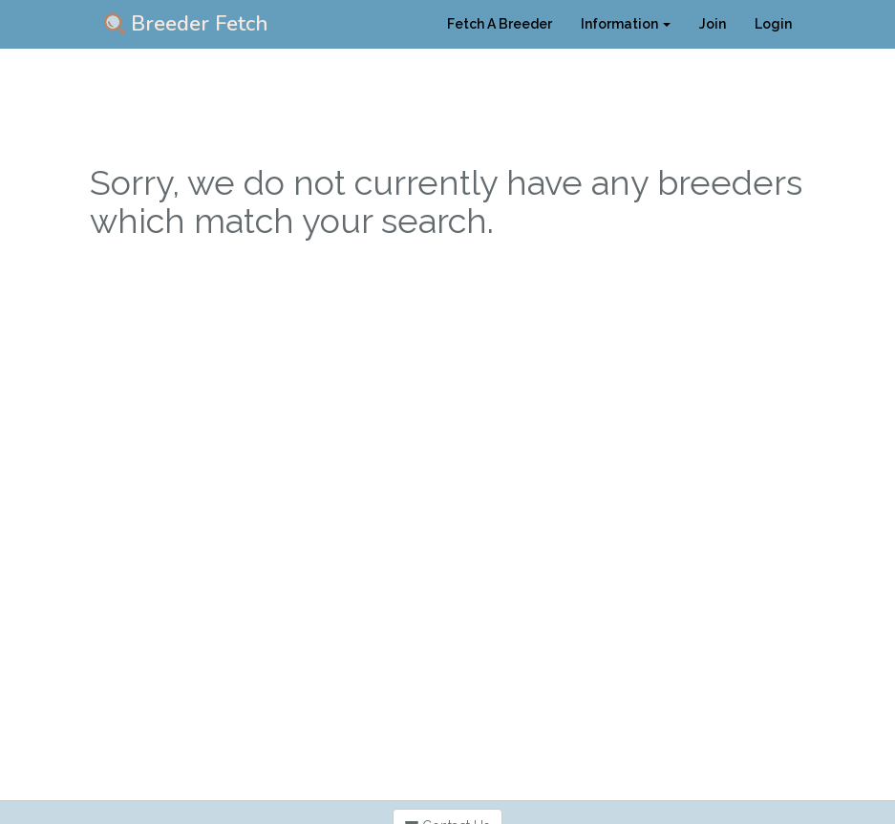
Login (773, 24)
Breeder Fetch (186, 24)
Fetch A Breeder (499, 24)
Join (712, 24)
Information (626, 24)
